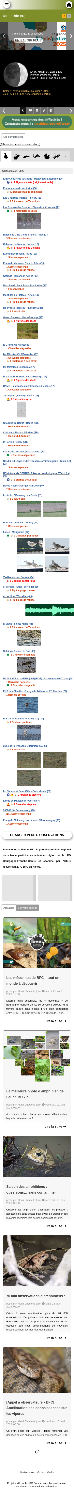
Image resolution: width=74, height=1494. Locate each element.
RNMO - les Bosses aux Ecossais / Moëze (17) (29, 386)
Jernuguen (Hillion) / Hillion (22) (21, 395)
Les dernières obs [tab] (13, 136)
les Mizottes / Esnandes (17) (19, 367)
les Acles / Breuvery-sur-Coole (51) (22, 495)
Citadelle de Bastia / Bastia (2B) (20, 423)
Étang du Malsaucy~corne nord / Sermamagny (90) (31, 820)
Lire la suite (55, 1021)
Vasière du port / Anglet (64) (18, 577)
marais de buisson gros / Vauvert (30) (24, 451)
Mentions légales (28, 1472)
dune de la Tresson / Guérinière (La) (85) (25, 746)
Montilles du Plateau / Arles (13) (21, 295)
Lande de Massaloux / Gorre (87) (21, 800)
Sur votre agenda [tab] (27, 907)
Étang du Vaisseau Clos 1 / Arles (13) (24, 263)
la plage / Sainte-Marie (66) (18, 623)
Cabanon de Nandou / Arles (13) (21, 244)
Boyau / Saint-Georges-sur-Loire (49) (23, 485)
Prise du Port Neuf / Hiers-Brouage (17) (25, 376)
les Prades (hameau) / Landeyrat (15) (23, 308)
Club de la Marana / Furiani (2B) (20, 432)
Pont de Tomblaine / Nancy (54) (20, 522)
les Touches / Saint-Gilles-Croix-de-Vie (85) (27, 791)
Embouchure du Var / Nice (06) (20, 188)
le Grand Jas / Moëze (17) (17, 344)
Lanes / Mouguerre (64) (16, 532)
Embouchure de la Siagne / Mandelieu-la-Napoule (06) (33, 178)
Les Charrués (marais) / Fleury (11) (22, 197)
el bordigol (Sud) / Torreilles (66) (21, 586)
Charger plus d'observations (37, 835)
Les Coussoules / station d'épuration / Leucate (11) (31, 207)
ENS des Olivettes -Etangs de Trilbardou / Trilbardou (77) (35, 691)
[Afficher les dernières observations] (20, 144)
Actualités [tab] (8, 907)
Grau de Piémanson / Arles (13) (20, 276)
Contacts (41, 1472)
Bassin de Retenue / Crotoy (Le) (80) (23, 718)
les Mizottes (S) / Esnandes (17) (20, 354)
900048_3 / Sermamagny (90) (19, 810)
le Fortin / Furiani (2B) (15, 442)
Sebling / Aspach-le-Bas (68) (19, 651)
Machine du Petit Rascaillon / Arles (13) (25, 285)
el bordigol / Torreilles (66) (18, 596)
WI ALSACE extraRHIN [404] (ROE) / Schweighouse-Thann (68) (38, 678)
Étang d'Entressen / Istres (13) (20, 253)
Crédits (50, 1472)
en (69, 16)
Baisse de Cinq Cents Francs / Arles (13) (26, 234)
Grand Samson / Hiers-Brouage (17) (23, 317)
